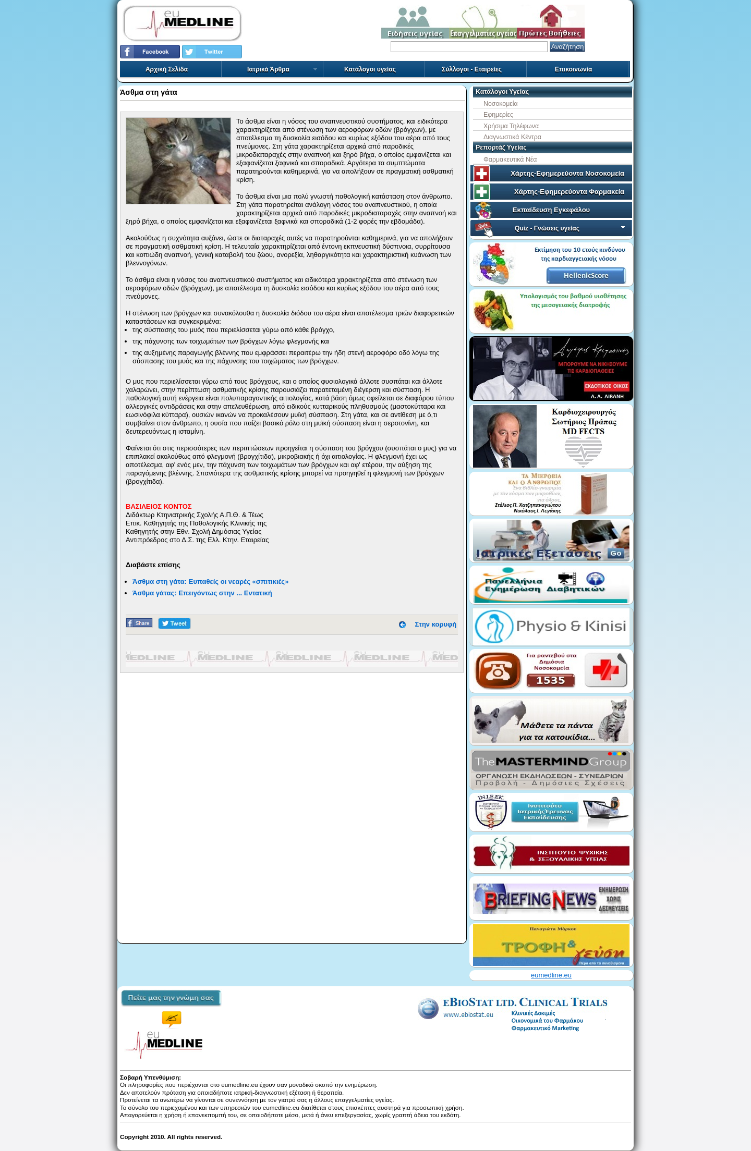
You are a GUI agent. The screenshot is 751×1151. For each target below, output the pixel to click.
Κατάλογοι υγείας (370, 69)
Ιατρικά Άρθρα (282, 69)
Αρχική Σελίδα (167, 69)
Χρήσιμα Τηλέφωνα (511, 126)
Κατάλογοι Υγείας (502, 91)
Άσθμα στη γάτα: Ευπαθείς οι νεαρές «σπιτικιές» (210, 581)
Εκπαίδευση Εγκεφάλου (551, 210)
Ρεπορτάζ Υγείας (501, 147)
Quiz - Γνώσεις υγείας (571, 228)
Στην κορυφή (436, 624)
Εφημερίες (498, 114)
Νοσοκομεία (500, 103)
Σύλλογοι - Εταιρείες (472, 69)
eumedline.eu (551, 975)
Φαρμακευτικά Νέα (510, 159)
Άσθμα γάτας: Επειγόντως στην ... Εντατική (202, 593)
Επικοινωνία (573, 69)
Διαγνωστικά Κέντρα (512, 137)
